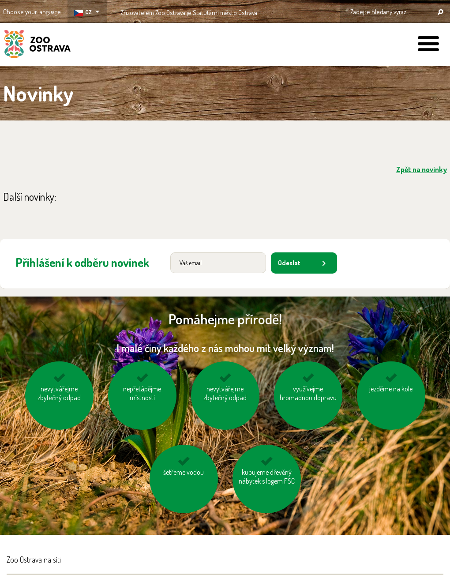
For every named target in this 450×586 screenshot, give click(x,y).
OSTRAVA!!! (295, 11)
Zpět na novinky (421, 169)
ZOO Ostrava (37, 45)
